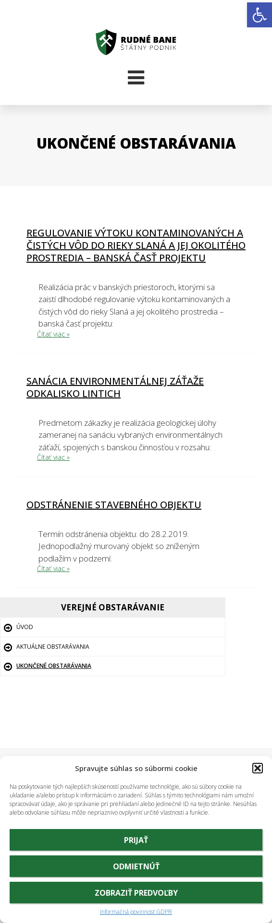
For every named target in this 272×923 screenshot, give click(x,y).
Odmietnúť (136, 866)
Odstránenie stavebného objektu (113, 504)
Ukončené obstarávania (53, 666)
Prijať (136, 840)
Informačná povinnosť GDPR (136, 912)
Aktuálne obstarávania (52, 647)
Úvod (24, 627)
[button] (259, 14)
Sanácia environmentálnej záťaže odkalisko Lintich (115, 387)
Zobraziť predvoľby (136, 893)
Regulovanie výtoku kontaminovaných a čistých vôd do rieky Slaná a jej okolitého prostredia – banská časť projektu (136, 245)
